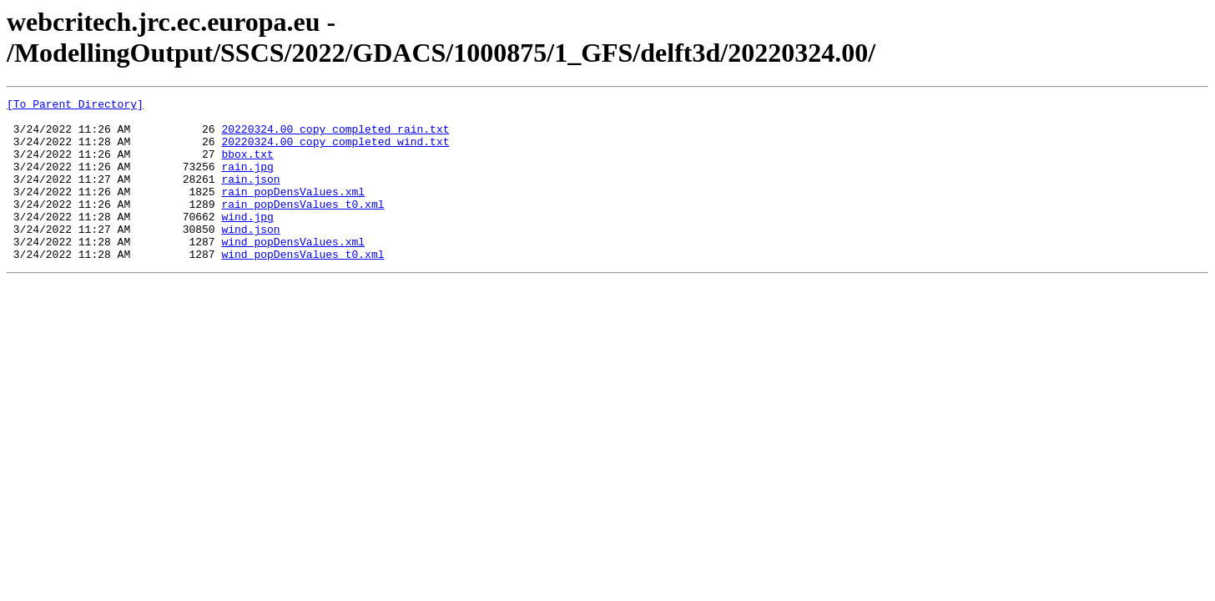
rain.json (250, 196)
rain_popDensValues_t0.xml (302, 226)
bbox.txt (247, 166)
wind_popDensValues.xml (293, 271)
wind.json (250, 256)
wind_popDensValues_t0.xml (302, 286)
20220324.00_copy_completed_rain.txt (335, 136)
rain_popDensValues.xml (293, 211)
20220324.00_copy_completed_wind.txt (335, 151)
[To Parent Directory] (75, 106)
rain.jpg (247, 181)
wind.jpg (247, 241)
